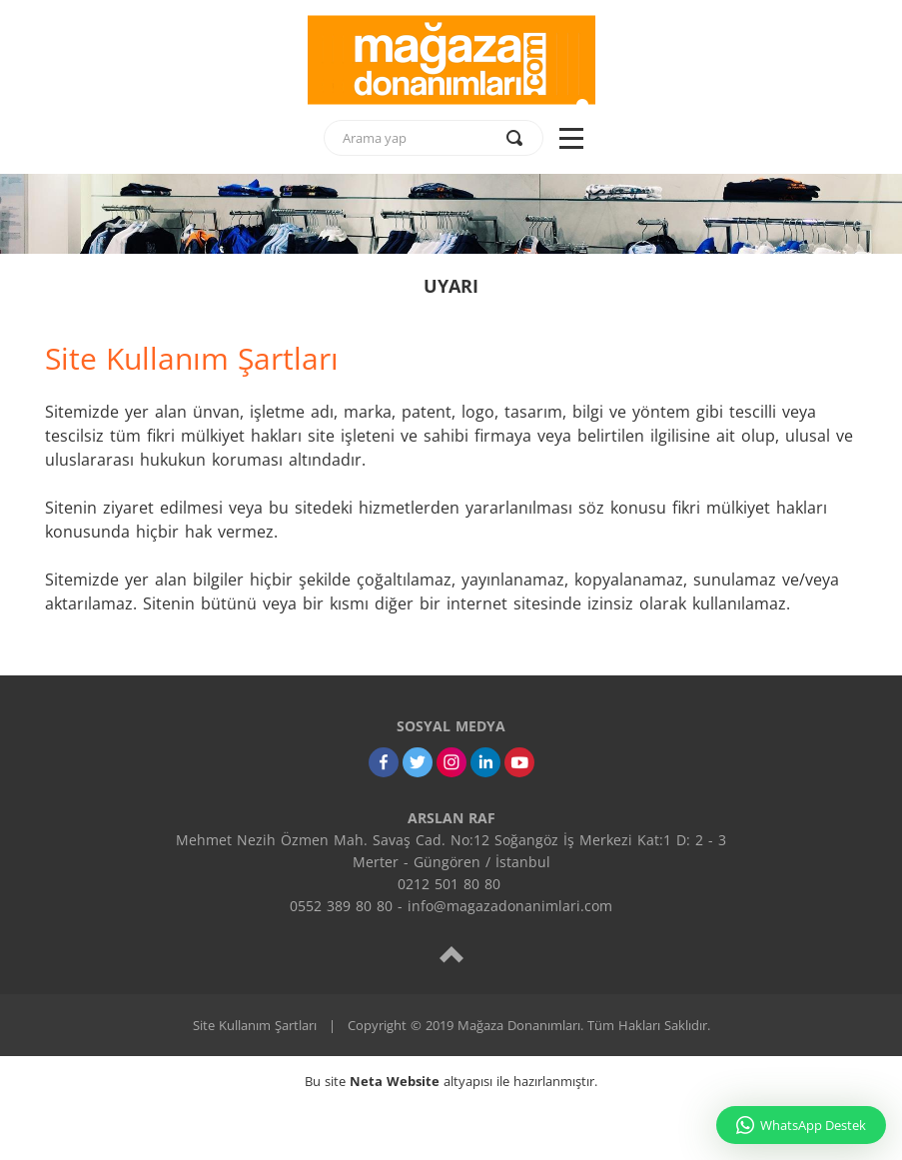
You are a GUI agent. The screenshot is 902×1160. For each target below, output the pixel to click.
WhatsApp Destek (801, 1125)
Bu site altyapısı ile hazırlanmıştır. (451, 1081)
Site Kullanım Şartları (255, 1025)
